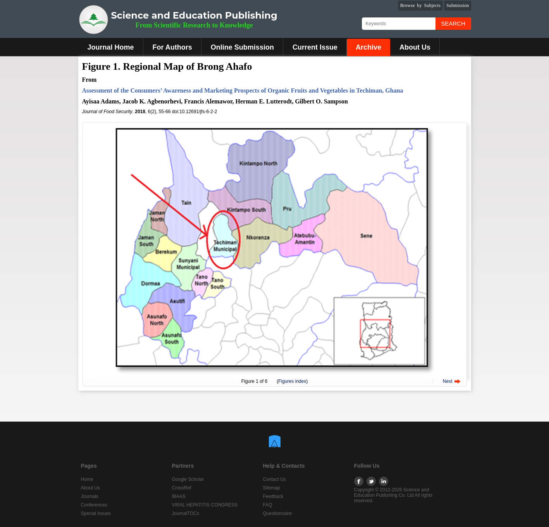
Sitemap (271, 488)
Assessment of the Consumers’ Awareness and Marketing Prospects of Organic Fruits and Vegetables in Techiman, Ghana (242, 90)
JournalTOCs (185, 513)
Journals (89, 496)
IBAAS (179, 496)
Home (87, 479)
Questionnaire (277, 513)
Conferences (94, 505)
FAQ (267, 505)
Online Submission (242, 47)
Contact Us (274, 479)
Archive (368, 47)
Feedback (273, 496)
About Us (414, 47)
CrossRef (181, 488)
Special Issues (96, 513)
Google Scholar (188, 479)
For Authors (172, 47)
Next (448, 381)
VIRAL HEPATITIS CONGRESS (205, 505)
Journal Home (111, 47)
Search (453, 23)
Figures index (292, 381)
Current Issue (315, 47)
